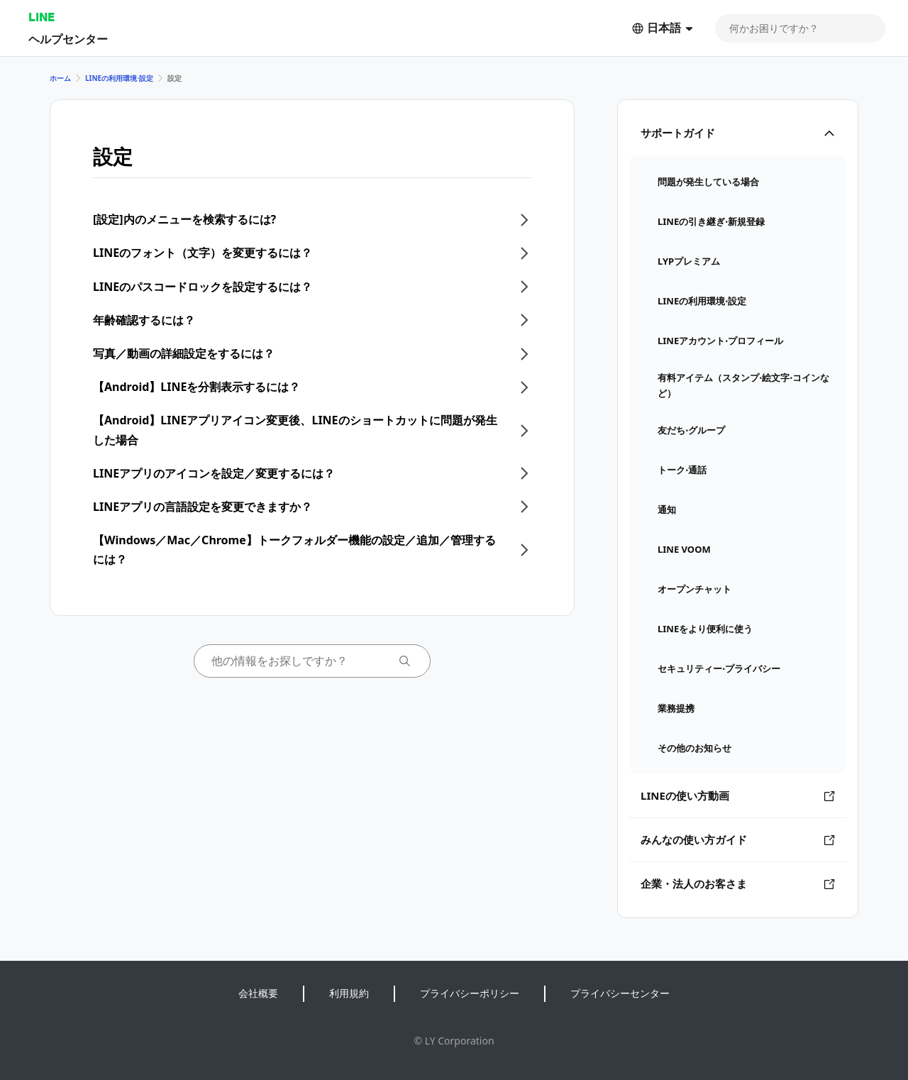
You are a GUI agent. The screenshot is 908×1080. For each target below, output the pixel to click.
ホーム (60, 78)
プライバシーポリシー (469, 993)
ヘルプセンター (68, 38)
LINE (41, 16)
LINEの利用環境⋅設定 (119, 78)
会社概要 (258, 993)
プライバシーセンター (620, 993)
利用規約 (349, 993)
